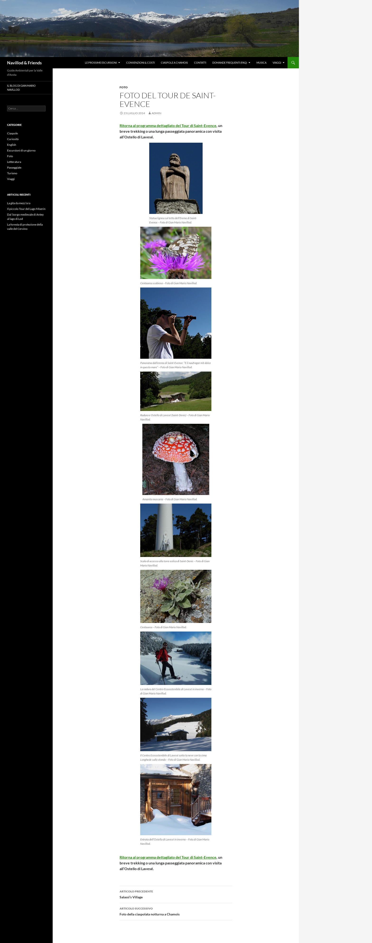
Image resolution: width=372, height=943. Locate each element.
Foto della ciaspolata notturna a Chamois (176, 911)
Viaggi (277, 62)
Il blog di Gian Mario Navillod (21, 87)
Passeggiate (14, 167)
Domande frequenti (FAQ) (229, 62)
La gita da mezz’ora (18, 203)
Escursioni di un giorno (21, 150)
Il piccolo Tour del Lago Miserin (26, 209)
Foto (124, 87)
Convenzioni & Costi (140, 62)
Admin (156, 113)
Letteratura (14, 162)
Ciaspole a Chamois (174, 62)
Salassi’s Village (176, 894)
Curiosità (13, 139)
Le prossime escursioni (101, 62)
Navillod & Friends (24, 62)
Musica (261, 62)
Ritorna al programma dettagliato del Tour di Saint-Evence (168, 125)
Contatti (200, 62)
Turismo (12, 173)
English (11, 144)
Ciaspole (12, 133)
